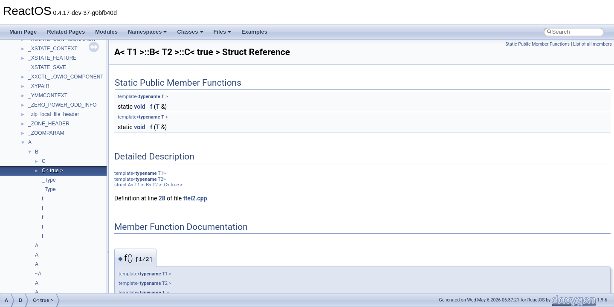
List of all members (592, 44)
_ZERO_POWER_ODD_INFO (62, 105)
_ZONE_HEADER (49, 124)
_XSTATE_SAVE (47, 67)
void (139, 106)
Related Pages (66, 32)
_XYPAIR (38, 86)
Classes (190, 32)
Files (223, 32)
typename (149, 96)
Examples (254, 32)
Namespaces (147, 32)
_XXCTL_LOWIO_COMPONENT (66, 77)
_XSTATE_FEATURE (52, 58)
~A (38, 274)
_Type (49, 180)
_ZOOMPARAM (46, 133)
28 (162, 198)
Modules (106, 32)
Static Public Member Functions (537, 44)
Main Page (23, 32)
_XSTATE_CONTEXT (53, 49)
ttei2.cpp (195, 198)
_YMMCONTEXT (47, 95)
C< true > (52, 171)
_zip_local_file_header (53, 114)
